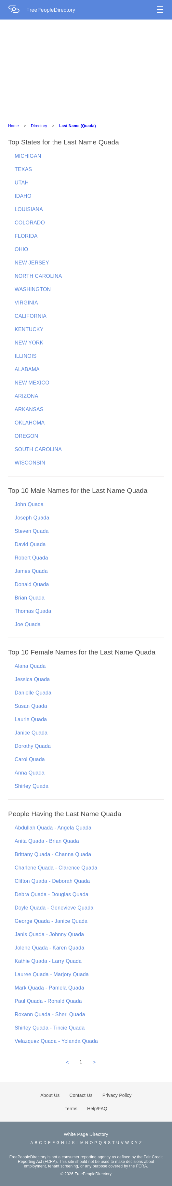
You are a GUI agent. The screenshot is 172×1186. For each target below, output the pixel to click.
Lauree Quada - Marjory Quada (52, 974)
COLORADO (30, 222)
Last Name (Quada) (77, 126)
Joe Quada (28, 624)
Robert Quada (31, 557)
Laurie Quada (31, 719)
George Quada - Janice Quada (51, 921)
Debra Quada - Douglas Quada (51, 894)
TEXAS (23, 169)
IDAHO (23, 196)
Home (13, 126)
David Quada (30, 544)
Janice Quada (31, 732)
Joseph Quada (32, 517)
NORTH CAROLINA (38, 276)
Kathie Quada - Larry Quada (48, 961)
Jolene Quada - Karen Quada (49, 947)
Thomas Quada (33, 611)
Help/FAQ (97, 1108)
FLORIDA (26, 236)
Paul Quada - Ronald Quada (48, 1001)
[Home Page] (17, 10)
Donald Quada (32, 584)
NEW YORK (29, 342)
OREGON (26, 436)
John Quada (29, 504)
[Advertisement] (86, 68)
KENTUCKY (29, 329)
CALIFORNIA (30, 316)
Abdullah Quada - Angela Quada (53, 827)
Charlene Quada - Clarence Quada (56, 867)
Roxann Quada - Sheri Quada (50, 1014)
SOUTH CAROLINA (38, 449)
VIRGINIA (26, 302)
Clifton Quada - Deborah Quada (52, 881)
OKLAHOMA (30, 422)
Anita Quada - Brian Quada (47, 841)
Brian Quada (30, 597)
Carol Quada (30, 759)
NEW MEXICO (32, 382)
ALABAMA (27, 369)
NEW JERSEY (32, 262)
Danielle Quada (33, 692)
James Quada (31, 571)
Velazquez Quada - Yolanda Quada (56, 1041)
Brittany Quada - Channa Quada (53, 854)
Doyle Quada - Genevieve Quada (54, 907)
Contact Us (81, 1095)
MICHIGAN (28, 156)
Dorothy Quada (33, 746)
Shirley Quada (31, 786)
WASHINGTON (33, 289)
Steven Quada (32, 531)
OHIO (21, 249)
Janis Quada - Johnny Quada (49, 934)
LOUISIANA (29, 209)
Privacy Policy (117, 1095)
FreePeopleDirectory (50, 10)
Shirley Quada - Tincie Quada (50, 1028)
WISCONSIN (30, 462)
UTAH (22, 182)
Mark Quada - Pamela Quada (49, 988)
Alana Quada (30, 666)
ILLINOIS (25, 356)
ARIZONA (26, 396)
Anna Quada (30, 772)
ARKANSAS (29, 409)
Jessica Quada (32, 679)
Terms (71, 1108)
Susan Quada (31, 706)
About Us (50, 1095)
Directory (39, 126)
